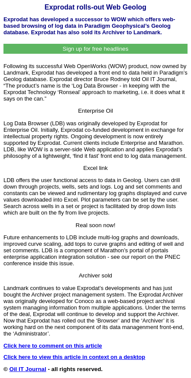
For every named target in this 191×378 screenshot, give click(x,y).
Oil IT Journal (28, 369)
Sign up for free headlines (96, 49)
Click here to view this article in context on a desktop (74, 357)
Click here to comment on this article (52, 345)
